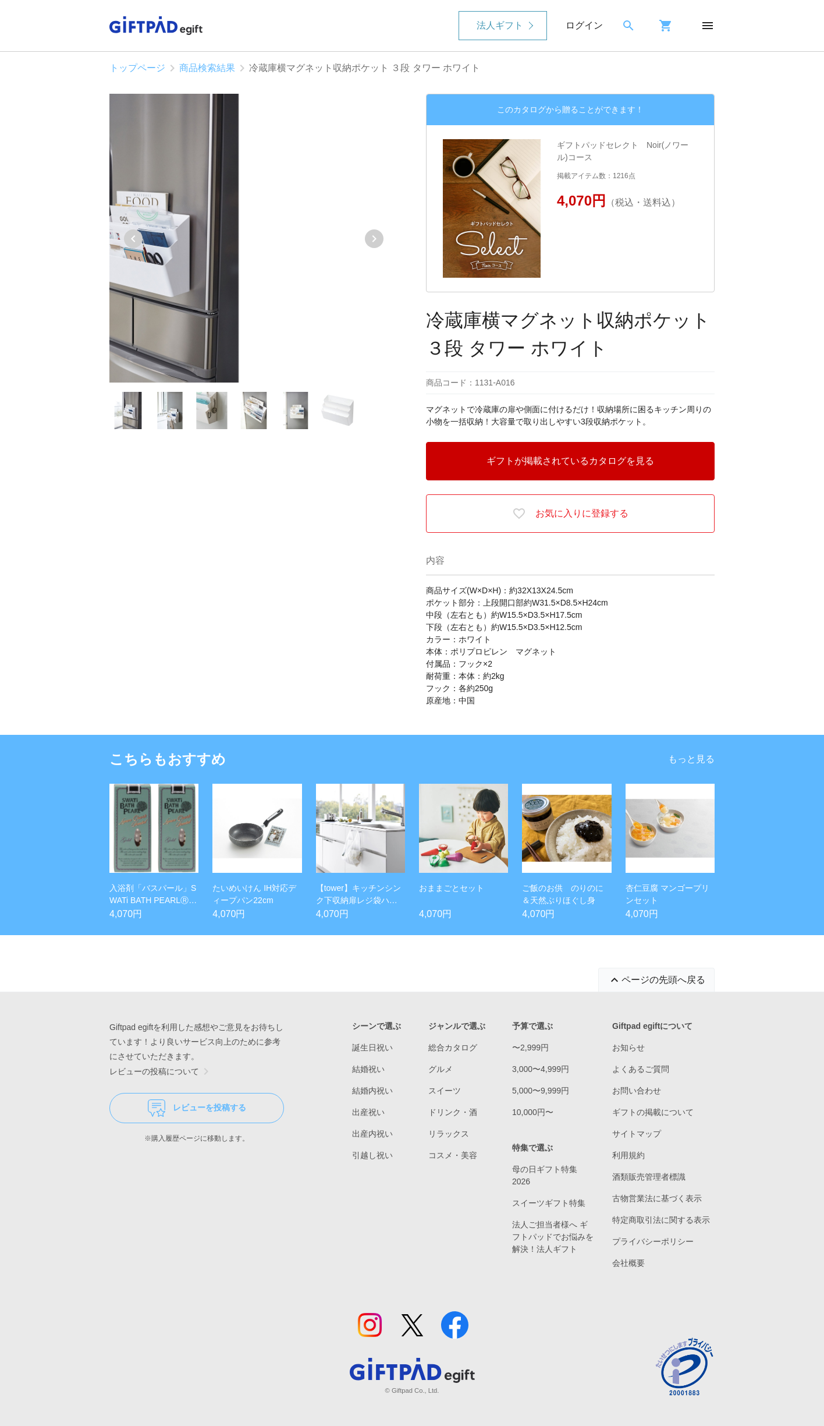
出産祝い (368, 1112)
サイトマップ (636, 1133)
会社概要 (628, 1263)
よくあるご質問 (640, 1069)
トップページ (137, 68)
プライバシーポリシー (653, 1241)
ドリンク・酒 (452, 1112)
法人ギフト (500, 25)
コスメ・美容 (452, 1155)
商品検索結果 (207, 68)
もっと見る (691, 759)
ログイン (584, 25)
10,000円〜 (532, 1112)
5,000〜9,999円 (540, 1090)
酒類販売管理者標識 (649, 1176)
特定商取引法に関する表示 (661, 1220)
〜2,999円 (530, 1047)
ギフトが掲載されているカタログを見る (570, 461)
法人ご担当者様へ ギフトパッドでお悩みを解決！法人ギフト (553, 1237)
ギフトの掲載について (653, 1112)
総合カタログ (452, 1047)
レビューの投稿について (161, 1071)
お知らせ (628, 1047)
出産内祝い (372, 1133)
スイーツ (444, 1090)
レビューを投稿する (197, 1108)
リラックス (448, 1133)
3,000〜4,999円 (540, 1069)
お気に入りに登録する (570, 514)
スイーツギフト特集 (548, 1203)
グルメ (440, 1069)
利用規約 (628, 1155)
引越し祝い (372, 1155)
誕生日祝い (372, 1047)
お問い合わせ (636, 1090)
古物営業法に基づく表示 (657, 1198)
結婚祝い (368, 1069)
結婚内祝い (372, 1090)
